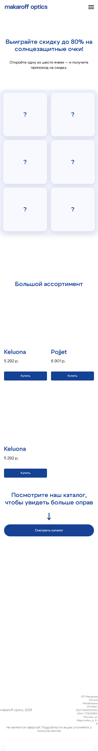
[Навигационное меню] (91, 7)
